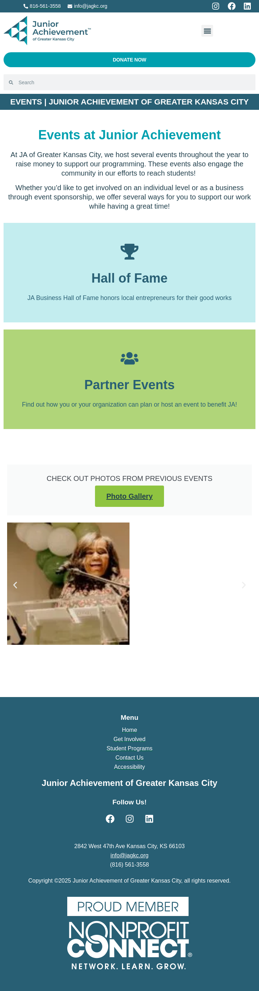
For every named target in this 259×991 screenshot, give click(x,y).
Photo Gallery (129, 496)
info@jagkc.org (130, 855)
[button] (207, 31)
